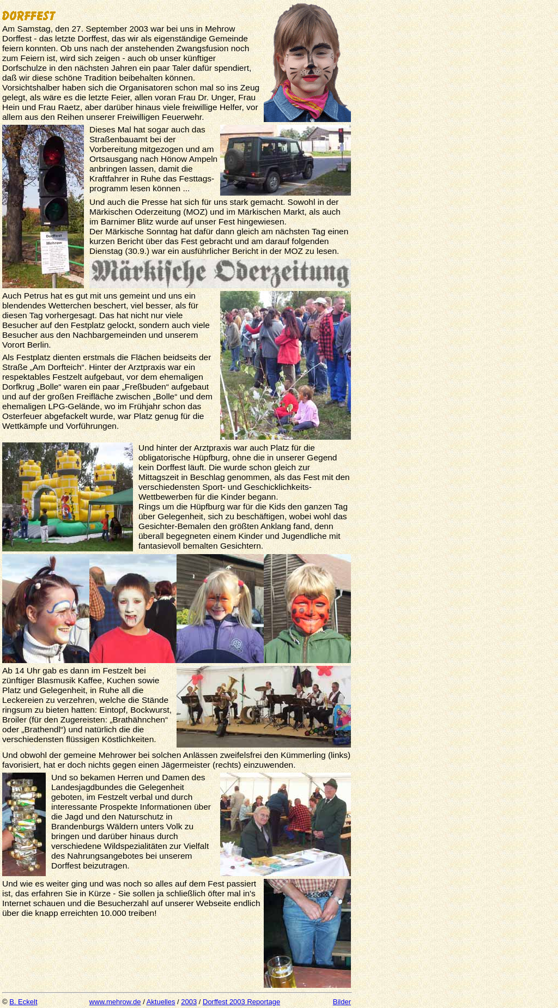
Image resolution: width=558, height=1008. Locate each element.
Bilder (342, 1002)
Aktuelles (161, 1002)
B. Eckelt (23, 1002)
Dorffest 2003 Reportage (241, 1002)
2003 (189, 1002)
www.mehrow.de (115, 1002)
